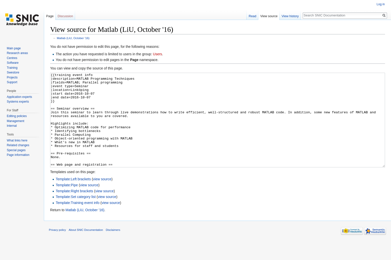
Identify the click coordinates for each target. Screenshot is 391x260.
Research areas (17, 53)
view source (102, 198)
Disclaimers (113, 248)
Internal (12, 126)
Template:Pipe (67, 204)
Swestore (13, 72)
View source (269, 16)
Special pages (16, 150)
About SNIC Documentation (86, 248)
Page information (18, 155)
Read (252, 16)
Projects (12, 77)
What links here (17, 140)
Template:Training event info (77, 221)
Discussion (65, 16)
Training (12, 67)
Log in (381, 4)
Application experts (19, 97)
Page (50, 16)
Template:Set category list (76, 215)
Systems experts (18, 101)
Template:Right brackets (74, 210)
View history (290, 16)
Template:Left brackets (73, 198)
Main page (14, 48)
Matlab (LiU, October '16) (73, 38)
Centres (12, 58)
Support (12, 82)
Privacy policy (57, 248)
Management (15, 121)
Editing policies (17, 116)
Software (12, 63)
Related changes (18, 145)
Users (157, 54)
